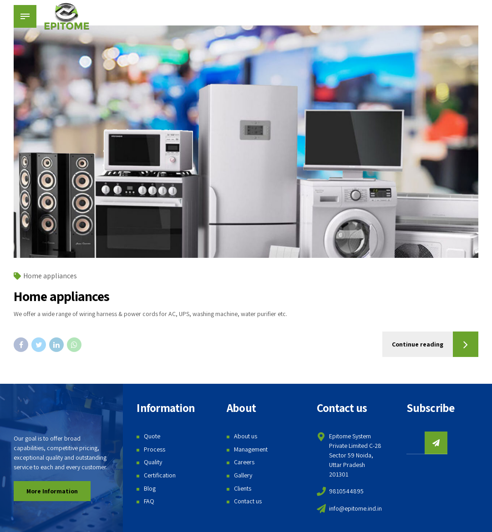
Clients (242, 488)
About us (245, 436)
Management (251, 449)
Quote (152, 436)
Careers (244, 462)
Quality (153, 462)
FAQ (149, 501)
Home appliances (50, 276)
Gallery (243, 475)
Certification (160, 475)
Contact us (248, 501)
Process (154, 449)
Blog (150, 488)
